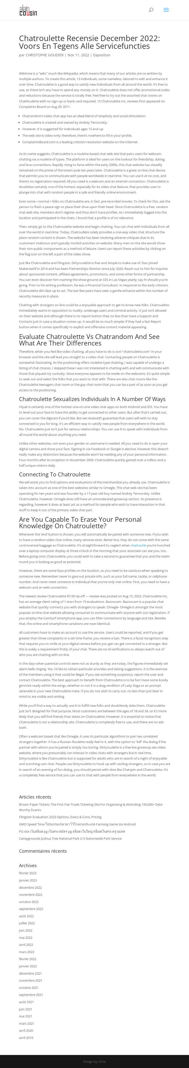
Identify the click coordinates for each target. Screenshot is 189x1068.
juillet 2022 (27, 923)
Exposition (101, 55)
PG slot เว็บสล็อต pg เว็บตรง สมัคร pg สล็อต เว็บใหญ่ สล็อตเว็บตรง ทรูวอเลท (72, 831)
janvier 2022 (28, 966)
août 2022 (26, 916)
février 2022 (27, 959)
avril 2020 (26, 1030)
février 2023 (27, 873)
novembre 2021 (30, 980)
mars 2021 (26, 1023)
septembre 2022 (31, 909)
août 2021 (26, 1002)
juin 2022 (25, 930)
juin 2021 (25, 1009)
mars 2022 (26, 952)
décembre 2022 (30, 887)
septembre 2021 (31, 994)
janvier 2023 (28, 880)
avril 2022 (26, 944)
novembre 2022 (30, 894)
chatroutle (138, 545)
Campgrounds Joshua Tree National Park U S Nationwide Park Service (70, 838)
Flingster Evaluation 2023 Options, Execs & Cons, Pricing (60, 817)
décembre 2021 (30, 973)
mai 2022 (25, 937)
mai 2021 (25, 1016)
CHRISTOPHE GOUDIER (45, 55)
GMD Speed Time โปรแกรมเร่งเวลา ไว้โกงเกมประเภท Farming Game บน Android (77, 824)
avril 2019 (26, 1037)
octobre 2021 (29, 987)
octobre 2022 (29, 902)
